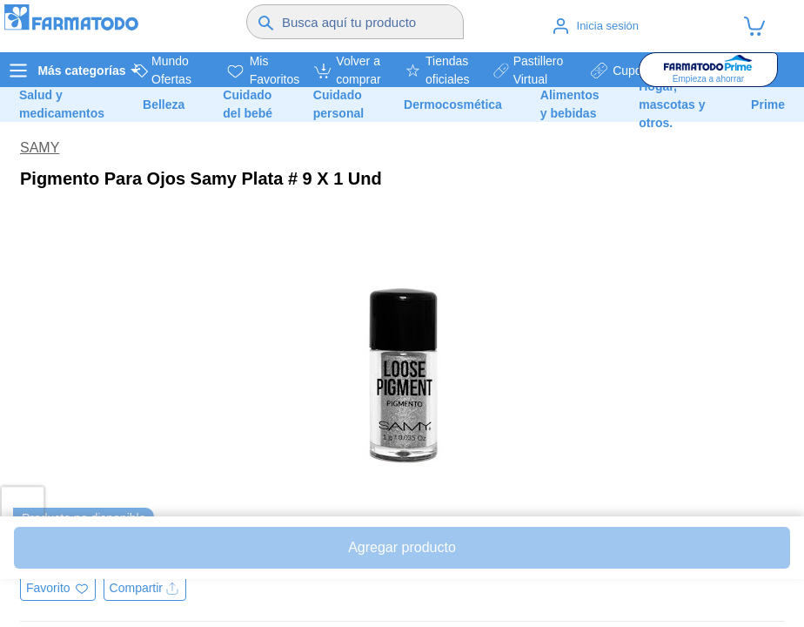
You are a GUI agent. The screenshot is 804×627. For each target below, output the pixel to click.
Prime (768, 104)
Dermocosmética (453, 104)
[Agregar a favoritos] (58, 588)
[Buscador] (369, 21)
